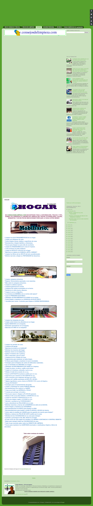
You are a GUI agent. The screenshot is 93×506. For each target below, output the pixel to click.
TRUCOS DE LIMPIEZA (28, 27)
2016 (69, 240)
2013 (69, 245)
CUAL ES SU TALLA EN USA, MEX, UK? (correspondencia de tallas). (80, 138)
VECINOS (59, 27)
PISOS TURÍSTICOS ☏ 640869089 (73, 27)
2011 (69, 249)
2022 (69, 228)
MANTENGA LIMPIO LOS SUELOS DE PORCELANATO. (80, 100)
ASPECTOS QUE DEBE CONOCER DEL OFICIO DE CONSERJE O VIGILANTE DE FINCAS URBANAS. (80, 70)
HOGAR (39, 27)
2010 (69, 251)
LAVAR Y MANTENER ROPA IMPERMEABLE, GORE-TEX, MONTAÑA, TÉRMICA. (78, 129)
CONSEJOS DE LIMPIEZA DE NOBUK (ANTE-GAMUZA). (79, 109)
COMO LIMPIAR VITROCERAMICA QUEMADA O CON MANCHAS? (80, 147)
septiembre (71, 222)
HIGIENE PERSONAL (48, 27)
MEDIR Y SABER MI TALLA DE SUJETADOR (76, 213)
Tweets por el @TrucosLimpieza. (73, 202)
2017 (69, 238)
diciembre (71, 211)
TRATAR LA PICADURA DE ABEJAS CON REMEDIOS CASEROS (78, 216)
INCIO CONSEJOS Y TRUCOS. (12, 27)
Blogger (62, 502)
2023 (69, 226)
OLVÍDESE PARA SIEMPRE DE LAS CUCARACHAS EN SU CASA (80, 59)
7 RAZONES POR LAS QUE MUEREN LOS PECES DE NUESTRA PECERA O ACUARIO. (79, 91)
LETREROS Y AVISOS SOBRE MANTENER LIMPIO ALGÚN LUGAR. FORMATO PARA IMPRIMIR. (79, 118)
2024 (69, 224)
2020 (69, 232)
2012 (69, 247)
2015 (69, 242)
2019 (69, 234)
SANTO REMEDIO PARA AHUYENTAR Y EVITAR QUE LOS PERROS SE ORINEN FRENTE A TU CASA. (80, 80)
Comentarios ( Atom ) (15, 481)
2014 (69, 244)
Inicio (33, 478)
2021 (69, 230)
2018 (69, 236)
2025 (69, 209)
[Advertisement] (46, 14)
